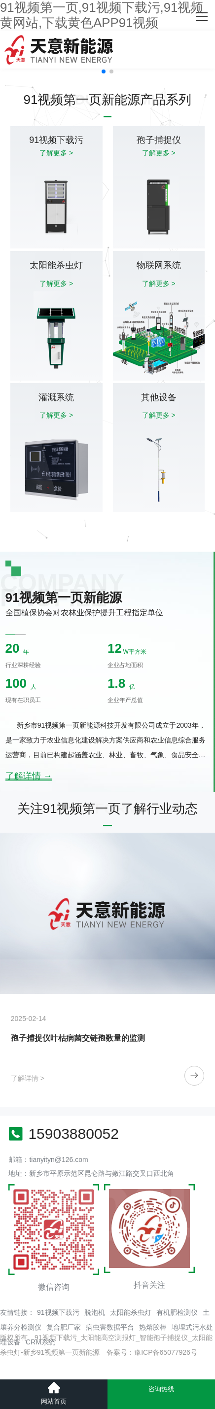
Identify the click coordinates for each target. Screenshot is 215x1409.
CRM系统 (40, 1342)
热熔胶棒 (153, 1327)
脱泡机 (94, 1312)
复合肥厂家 (63, 1327)
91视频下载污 (58, 1312)
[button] (104, 71)
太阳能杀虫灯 (130, 1312)
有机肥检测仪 (177, 1312)
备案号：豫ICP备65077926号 (152, 1352)
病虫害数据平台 (110, 1327)
